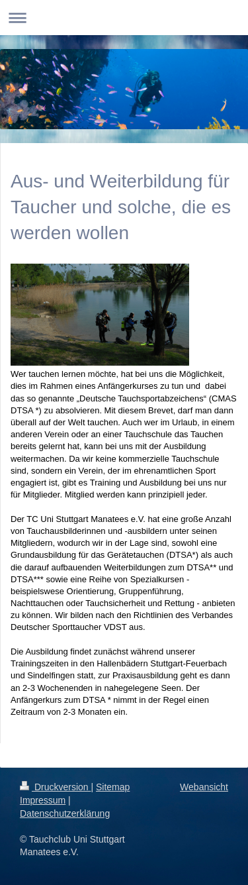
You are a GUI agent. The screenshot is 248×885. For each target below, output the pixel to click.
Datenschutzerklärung (65, 813)
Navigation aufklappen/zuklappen (124, 17)
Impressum (42, 800)
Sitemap (113, 787)
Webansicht (204, 787)
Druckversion (55, 787)
